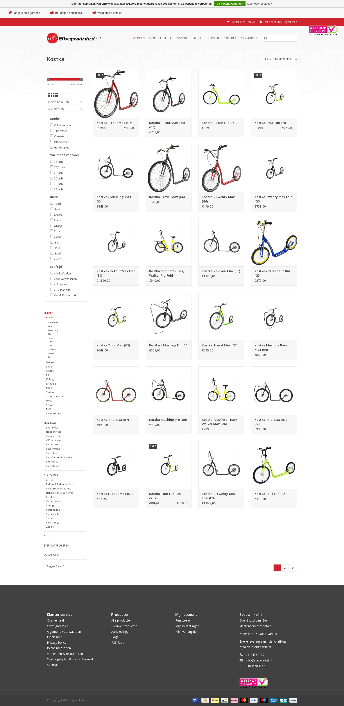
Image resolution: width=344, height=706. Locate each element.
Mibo (49, 387)
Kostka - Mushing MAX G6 (114, 199)
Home (269, 59)
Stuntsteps (52, 461)
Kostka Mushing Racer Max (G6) (271, 347)
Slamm (50, 405)
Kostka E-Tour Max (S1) (115, 494)
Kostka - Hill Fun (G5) (270, 494)
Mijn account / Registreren (278, 22)
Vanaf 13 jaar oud (65, 295)
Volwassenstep (63, 125)
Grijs (57, 242)
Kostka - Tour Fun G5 (218, 123)
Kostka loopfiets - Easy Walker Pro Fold (167, 273)
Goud (57, 253)
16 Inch (58, 184)
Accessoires (180, 38)
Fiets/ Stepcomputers (58, 488)
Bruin (57, 248)
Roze (57, 231)
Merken (138, 38)
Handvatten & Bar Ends (59, 492)
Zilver (57, 259)
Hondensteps (53, 431)
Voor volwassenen (65, 279)
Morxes (50, 362)
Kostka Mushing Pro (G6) (168, 420)
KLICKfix (50, 496)
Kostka (292, 59)
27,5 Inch (59, 167)
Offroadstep (62, 142)
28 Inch (58, 162)
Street (51, 353)
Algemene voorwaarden (64, 631)
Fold (50, 357)
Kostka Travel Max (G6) (167, 197)
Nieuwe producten (124, 626)
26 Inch (58, 173)
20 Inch (58, 178)
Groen (58, 215)
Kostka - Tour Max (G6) (114, 123)
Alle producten (121, 620)
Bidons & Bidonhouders (59, 484)
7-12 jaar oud (62, 290)
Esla (48, 375)
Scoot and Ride (55, 396)
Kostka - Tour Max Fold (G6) (167, 125)
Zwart (57, 237)
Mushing (53, 330)
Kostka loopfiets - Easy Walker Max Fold (219, 422)
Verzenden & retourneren (65, 654)
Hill (50, 326)
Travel (51, 341)
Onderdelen (53, 501)
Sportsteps (52, 427)
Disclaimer (54, 637)
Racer (51, 334)
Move (49, 400)
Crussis (50, 370)
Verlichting (52, 522)
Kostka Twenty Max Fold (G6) (273, 199)
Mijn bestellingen (187, 626)
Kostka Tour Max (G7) (113, 345)
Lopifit (49, 366)
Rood (57, 204)
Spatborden (53, 509)
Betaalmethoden (59, 648)
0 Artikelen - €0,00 (241, 22)
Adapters (51, 480)
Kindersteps (53, 448)
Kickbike (51, 383)
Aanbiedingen (120, 631)
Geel (57, 209)
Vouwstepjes (53, 466)
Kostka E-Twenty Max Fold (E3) (219, 496)
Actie (197, 38)
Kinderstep (61, 131)
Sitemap (53, 665)
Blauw (57, 220)
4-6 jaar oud (61, 284)
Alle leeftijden (62, 273)
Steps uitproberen (221, 38)
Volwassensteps (54, 436)
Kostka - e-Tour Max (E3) (221, 271)
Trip (50, 345)
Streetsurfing (53, 413)
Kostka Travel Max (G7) (219, 345)
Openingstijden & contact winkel (70, 659)
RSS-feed (117, 642)
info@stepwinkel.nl (259, 660)
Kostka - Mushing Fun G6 (168, 345)
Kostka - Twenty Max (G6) (218, 199)
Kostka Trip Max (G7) (113, 420)
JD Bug (50, 379)
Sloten (50, 518)
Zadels (50, 526)
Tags (114, 637)
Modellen (157, 38)
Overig (50, 505)
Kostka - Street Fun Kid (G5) (272, 273)
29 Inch (58, 189)
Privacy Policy (56, 642)
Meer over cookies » (259, 3)
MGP (49, 409)
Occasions (249, 38)
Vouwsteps (52, 453)
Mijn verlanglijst (186, 631)
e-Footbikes (53, 322)
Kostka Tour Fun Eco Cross (165, 496)
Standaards (52, 514)
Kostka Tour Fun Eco (270, 123)
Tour (50, 338)
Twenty (52, 349)
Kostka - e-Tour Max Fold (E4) (116, 273)
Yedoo (50, 392)
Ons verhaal (55, 620)
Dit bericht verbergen (230, 3)
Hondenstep (62, 147)
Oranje (58, 226)
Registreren (183, 620)
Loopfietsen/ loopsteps (59, 457)
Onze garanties (57, 626)
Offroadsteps (53, 440)
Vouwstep (60, 136)
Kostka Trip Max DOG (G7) (271, 422)
